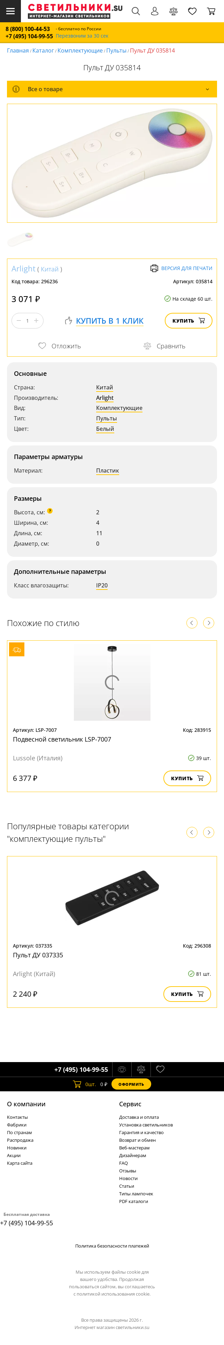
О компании (26, 1104)
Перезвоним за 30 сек (82, 36)
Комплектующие (80, 50)
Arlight (23, 268)
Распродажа (20, 1140)
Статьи (126, 1186)
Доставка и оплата (139, 1117)
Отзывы (127, 1171)
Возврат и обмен (137, 1140)
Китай (50, 269)
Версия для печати (181, 268)
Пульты (116, 50)
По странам (19, 1132)
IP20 (102, 585)
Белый (105, 429)
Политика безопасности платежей (112, 1246)
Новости (128, 1178)
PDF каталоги (133, 1201)
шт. (84, 1084)
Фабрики (16, 1125)
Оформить (131, 1084)
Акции (14, 1155)
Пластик (107, 470)
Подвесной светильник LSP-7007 (62, 739)
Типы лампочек (136, 1193)
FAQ (123, 1163)
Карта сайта (19, 1163)
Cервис (130, 1104)
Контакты (17, 1117)
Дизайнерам (132, 1155)
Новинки (16, 1148)
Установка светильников (146, 1125)
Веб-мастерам (134, 1148)
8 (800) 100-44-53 (28, 29)
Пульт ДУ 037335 (38, 955)
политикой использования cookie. (113, 1294)
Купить (188, 320)
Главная (18, 50)
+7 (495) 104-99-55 (29, 36)
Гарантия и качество (141, 1132)
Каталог (43, 50)
